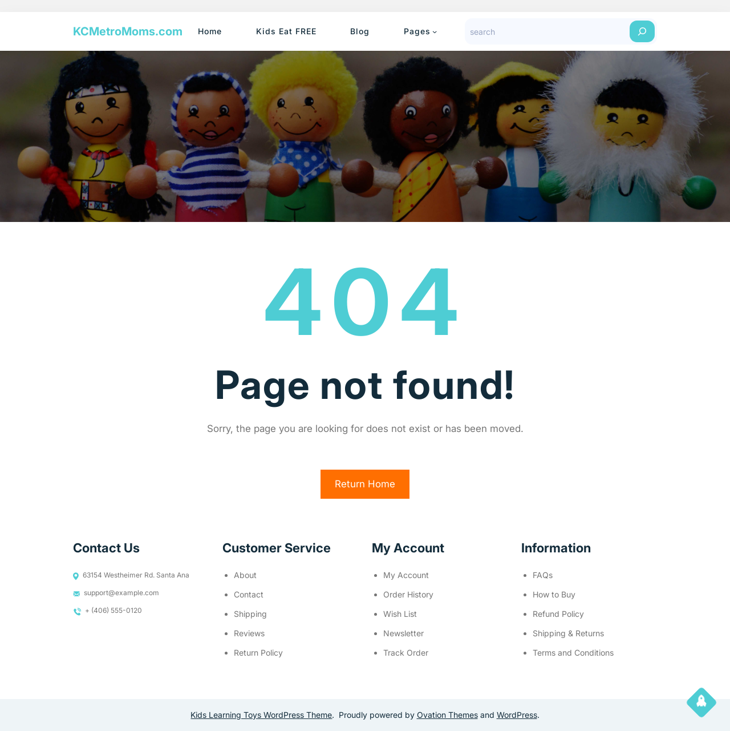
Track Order (405, 652)
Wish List (400, 614)
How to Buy (554, 594)
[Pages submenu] (434, 31)
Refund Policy (558, 614)
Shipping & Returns (568, 633)
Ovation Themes (447, 715)
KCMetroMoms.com (127, 31)
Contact (248, 594)
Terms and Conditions (573, 652)
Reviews (249, 633)
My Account (406, 575)
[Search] (642, 31)
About (245, 575)
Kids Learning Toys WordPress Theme (261, 715)
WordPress (517, 715)
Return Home (365, 484)
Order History (408, 594)
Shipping (250, 614)
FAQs (543, 575)
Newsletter (403, 633)
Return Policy (258, 652)
